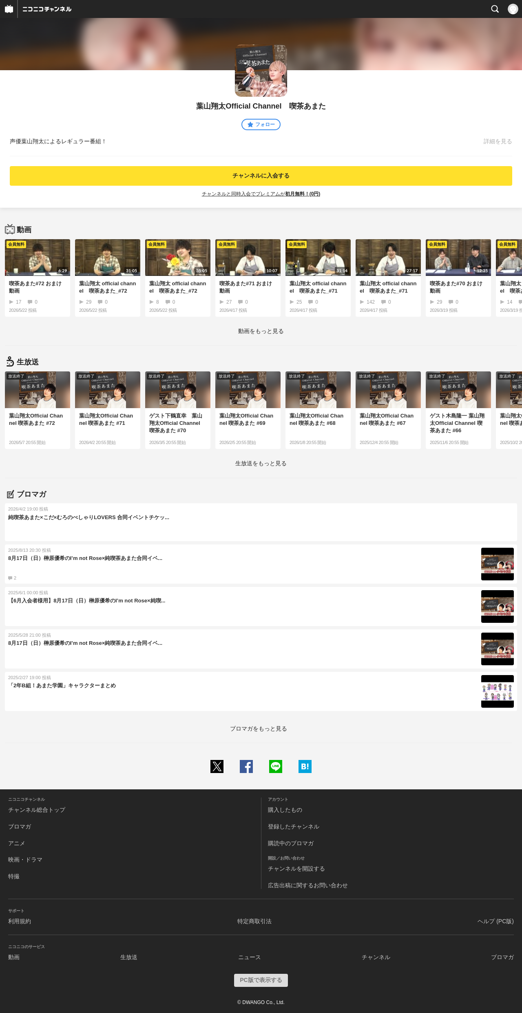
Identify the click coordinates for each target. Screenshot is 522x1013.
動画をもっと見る (261, 331)
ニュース (249, 957)
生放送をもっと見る (261, 463)
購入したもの (285, 809)
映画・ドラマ (25, 859)
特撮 (14, 876)
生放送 (128, 957)
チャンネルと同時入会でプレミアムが (261, 194)
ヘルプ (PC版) (496, 921)
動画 (14, 957)
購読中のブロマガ (291, 843)
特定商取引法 (254, 921)
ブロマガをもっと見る (258, 728)
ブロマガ (19, 826)
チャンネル (376, 957)
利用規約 (19, 921)
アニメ (16, 843)
